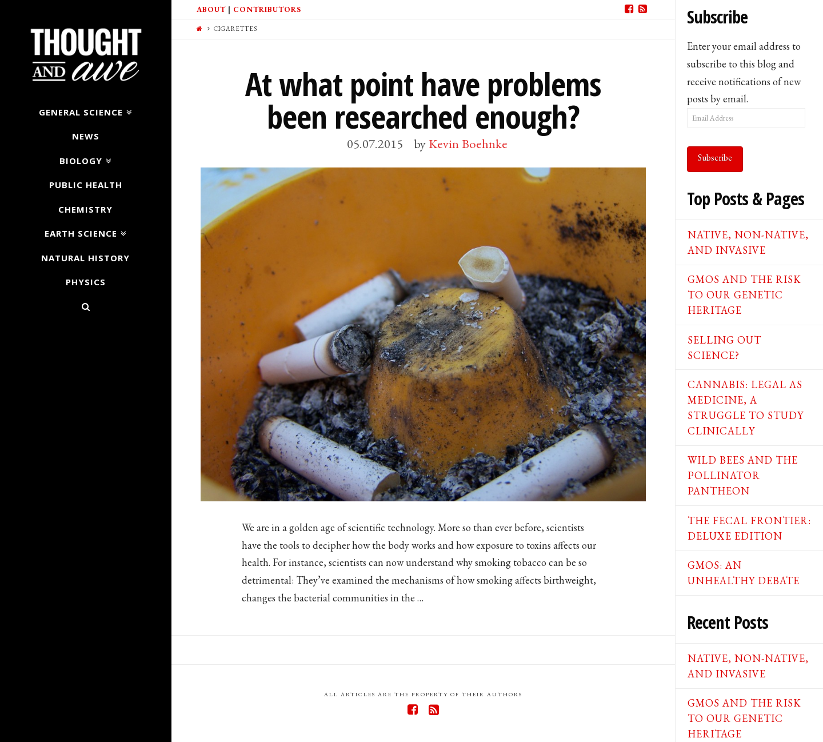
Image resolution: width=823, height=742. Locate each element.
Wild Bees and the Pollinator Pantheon (743, 475)
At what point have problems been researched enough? (423, 100)
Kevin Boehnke (468, 143)
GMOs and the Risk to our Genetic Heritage (744, 295)
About (211, 9)
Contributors (267, 9)
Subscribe (715, 157)
